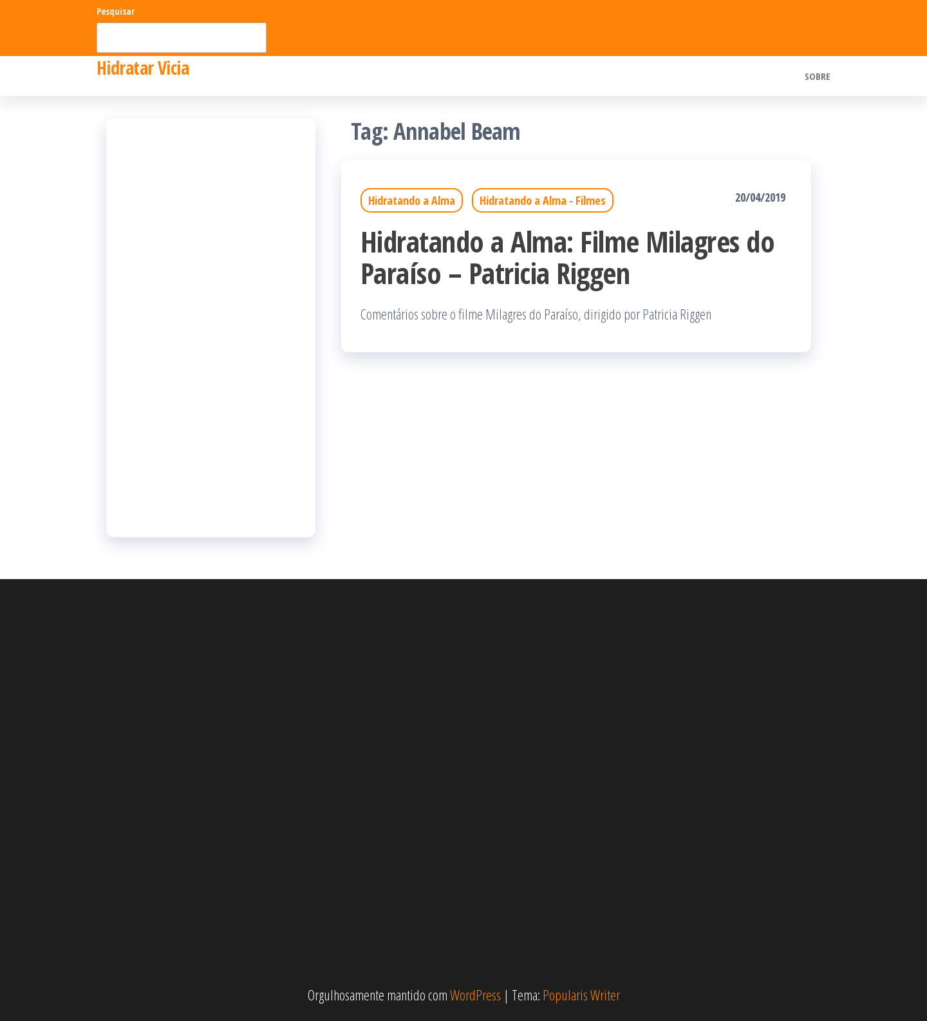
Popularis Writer (581, 994)
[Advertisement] (210, 328)
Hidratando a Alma (411, 200)
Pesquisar (116, 11)
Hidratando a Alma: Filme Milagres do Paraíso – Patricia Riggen (567, 257)
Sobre (817, 76)
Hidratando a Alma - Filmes (543, 200)
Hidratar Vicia (143, 67)
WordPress (475, 994)
